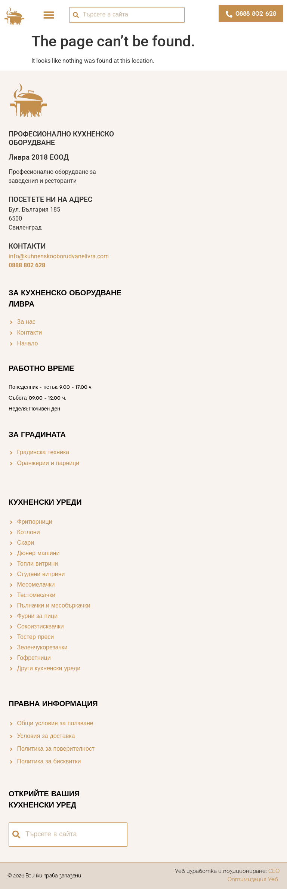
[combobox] (127, 15)
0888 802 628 (27, 265)
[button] (49, 15)
